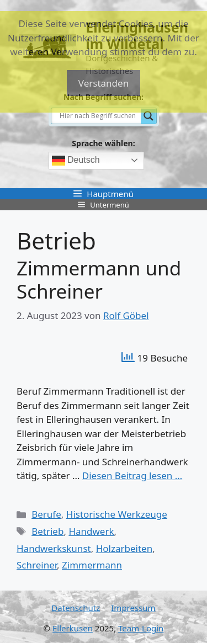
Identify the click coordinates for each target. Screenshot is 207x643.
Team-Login (140, 628)
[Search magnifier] (148, 116)
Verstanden (103, 83)
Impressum (133, 607)
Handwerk (91, 531)
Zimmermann (92, 565)
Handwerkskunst (54, 548)
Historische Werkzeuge (116, 514)
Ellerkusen (72, 628)
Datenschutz (75, 607)
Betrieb (47, 531)
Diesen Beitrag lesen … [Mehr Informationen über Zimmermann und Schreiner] (132, 475)
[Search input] (99, 116)
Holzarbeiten (124, 548)
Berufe (46, 514)
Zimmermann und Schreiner (99, 279)
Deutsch (76, 160)
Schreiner (37, 565)
